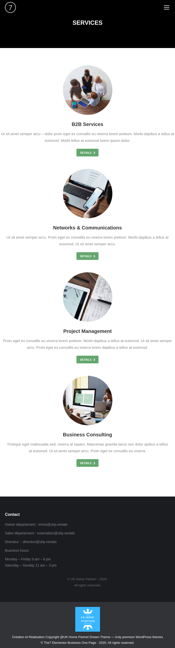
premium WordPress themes (142, 637)
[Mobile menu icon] (166, 7)
